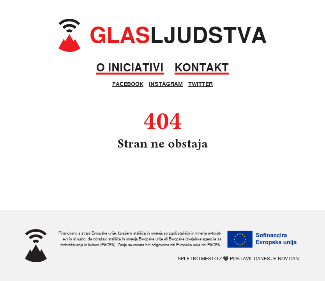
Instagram (166, 84)
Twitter (200, 84)
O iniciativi (130, 68)
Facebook (127, 84)
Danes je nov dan (276, 258)
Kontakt (202, 68)
